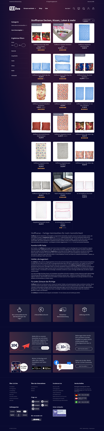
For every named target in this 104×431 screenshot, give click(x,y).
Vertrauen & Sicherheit (58, 390)
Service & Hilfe (56, 386)
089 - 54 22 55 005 (83, 402)
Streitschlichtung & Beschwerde (60, 400)
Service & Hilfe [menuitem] (91, 1)
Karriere (33, 388)
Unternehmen (34, 386)
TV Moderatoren (13, 392)
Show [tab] (12, 65)
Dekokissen (70, 242)
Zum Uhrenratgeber (17, 30)
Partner (33, 390)
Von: (12, 45)
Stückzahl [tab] (14, 75)
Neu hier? (67, 8)
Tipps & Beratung (57, 392)
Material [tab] (13, 51)
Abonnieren (45, 348)
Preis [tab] (12, 42)
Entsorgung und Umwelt (58, 398)
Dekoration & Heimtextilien (19, 25)
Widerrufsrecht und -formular (60, 396)
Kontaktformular (57, 394)
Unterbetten (58, 237)
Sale (46, 8)
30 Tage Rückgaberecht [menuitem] (51, 1)
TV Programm (12, 388)
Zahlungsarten (56, 388)
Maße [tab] (12, 70)
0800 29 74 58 (82, 398)
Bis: (20, 45)
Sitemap (11, 400)
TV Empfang (12, 390)
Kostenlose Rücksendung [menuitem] (15, 1)
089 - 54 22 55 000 (83, 395)
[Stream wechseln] (29, 8)
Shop (40, 8)
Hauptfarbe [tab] (14, 56)
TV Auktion (12, 386)
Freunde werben (13, 396)
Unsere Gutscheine (13, 398)
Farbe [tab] (12, 61)
